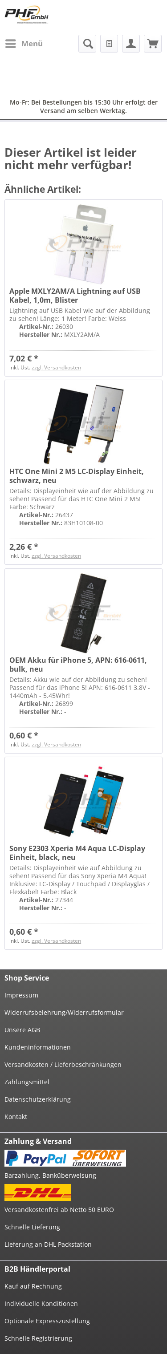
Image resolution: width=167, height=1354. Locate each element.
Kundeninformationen (37, 1047)
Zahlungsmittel (26, 1082)
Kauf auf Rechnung (33, 1286)
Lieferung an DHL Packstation (48, 1244)
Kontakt (15, 1116)
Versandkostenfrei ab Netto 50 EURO (59, 1209)
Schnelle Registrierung (38, 1338)
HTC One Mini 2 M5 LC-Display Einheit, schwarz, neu (76, 476)
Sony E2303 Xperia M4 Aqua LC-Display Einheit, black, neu (77, 853)
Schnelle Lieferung (32, 1227)
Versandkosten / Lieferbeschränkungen (63, 1064)
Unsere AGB (22, 1030)
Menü (24, 42)
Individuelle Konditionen (41, 1303)
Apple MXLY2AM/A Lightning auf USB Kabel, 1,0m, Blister (75, 295)
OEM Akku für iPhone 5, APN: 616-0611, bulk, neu (78, 664)
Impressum (21, 995)
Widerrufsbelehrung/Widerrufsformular (64, 1012)
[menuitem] (23, 44)
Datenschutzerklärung (37, 1099)
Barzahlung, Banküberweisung (50, 1175)
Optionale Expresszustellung (47, 1321)
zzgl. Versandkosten (56, 367)
